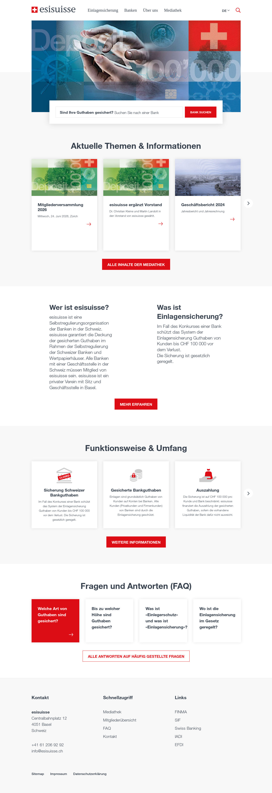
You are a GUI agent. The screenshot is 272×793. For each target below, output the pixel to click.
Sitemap (38, 774)
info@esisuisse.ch (47, 751)
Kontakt (110, 736)
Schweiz (39, 730)
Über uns (150, 10)
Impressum (58, 774)
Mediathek (173, 10)
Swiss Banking (188, 728)
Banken (130, 10)
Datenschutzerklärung (89, 774)
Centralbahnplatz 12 (49, 718)
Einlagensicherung (103, 10)
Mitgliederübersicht (119, 720)
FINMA (181, 711)
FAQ (107, 728)
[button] (226, 10)
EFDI (179, 744)
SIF (178, 720)
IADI (178, 736)
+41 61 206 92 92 (48, 744)
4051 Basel (41, 724)
